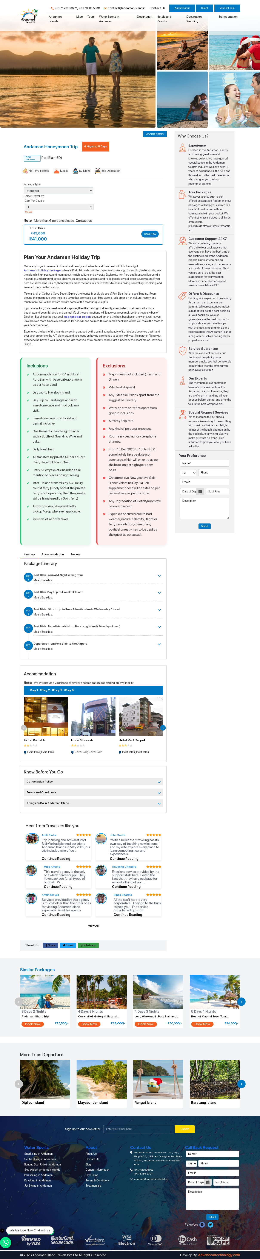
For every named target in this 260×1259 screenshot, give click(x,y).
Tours (91, 16)
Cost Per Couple (34, 200)
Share (50, 945)
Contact (82, 220)
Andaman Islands (55, 19)
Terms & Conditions (97, 1180)
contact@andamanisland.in (127, 8)
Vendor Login (227, 7)
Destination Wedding (194, 19)
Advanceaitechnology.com (219, 1255)
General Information (97, 1169)
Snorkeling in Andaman (38, 1153)
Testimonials (93, 1185)
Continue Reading (56, 859)
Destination (144, 16)
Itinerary (29, 554)
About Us (91, 1153)
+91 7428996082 (66, 8)
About (91, 1147)
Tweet (68, 945)
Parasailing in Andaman (38, 1175)
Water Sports (36, 1147)
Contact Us (157, 8)
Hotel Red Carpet (132, 740)
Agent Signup (182, 7)
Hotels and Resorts (164, 19)
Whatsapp (88, 945)
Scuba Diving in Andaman (40, 1159)
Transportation (228, 16)
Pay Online (92, 1175)
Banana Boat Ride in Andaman (42, 1164)
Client (204, 7)
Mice (79, 16)
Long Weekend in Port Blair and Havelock (155, 1016)
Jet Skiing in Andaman (38, 1185)
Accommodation (53, 554)
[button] (24, 728)
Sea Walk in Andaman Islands (42, 1169)
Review (75, 554)
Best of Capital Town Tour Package (208, 1016)
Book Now (150, 234)
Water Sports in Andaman (109, 19)
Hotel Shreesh (82, 740)
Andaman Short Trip (35, 1016)
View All (93, 925)
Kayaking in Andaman (37, 1180)
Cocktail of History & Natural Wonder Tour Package (97, 1016)
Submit (204, 526)
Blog (88, 1164)
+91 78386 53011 (89, 8)
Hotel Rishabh (34, 740)
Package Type (32, 184)
